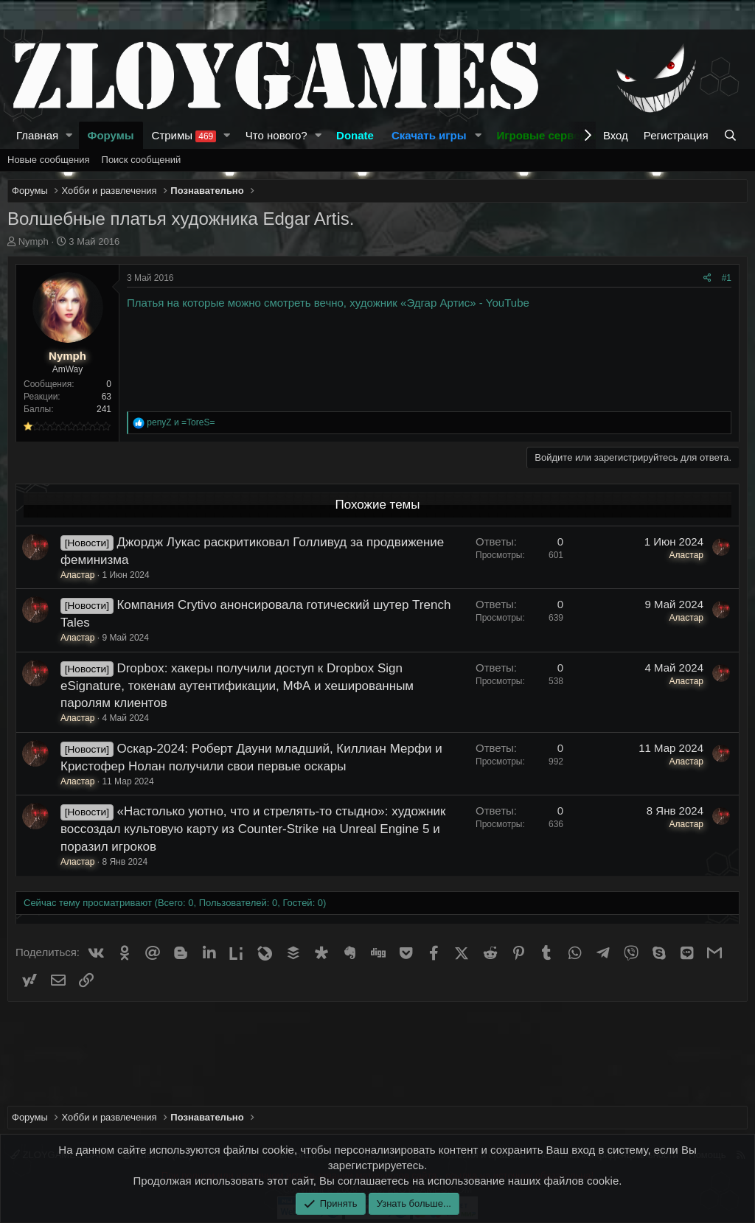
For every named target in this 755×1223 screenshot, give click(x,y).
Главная (37, 135)
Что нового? (276, 135)
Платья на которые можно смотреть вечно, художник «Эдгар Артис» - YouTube (328, 302)
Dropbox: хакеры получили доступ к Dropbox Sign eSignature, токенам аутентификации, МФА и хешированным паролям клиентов (237, 686)
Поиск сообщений (141, 159)
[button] (69, 135)
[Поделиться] (707, 278)
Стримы (184, 135)
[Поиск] (732, 135)
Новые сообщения (48, 159)
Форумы (111, 135)
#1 (726, 278)
